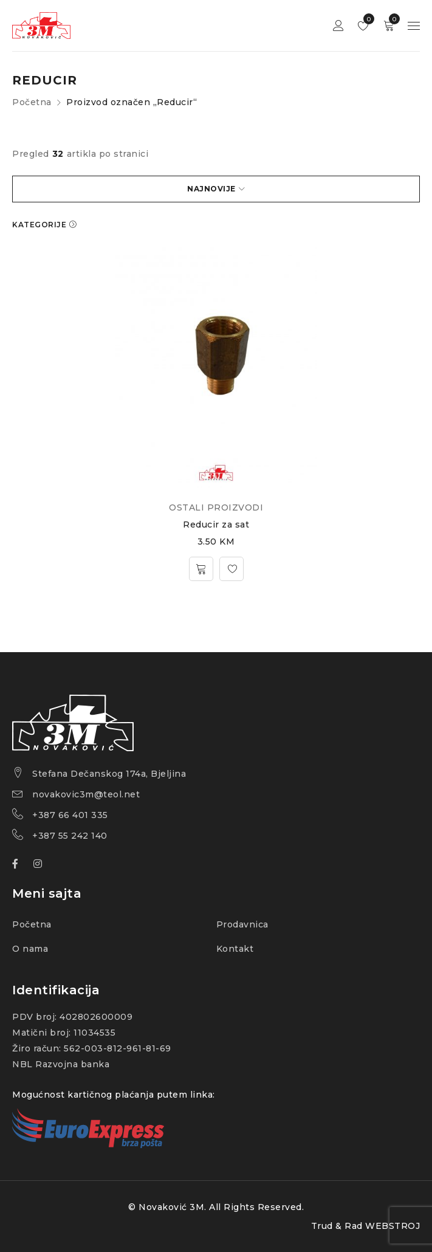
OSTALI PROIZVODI (216, 507)
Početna (32, 102)
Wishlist (366, 18)
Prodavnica (242, 924)
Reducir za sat (216, 524)
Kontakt (235, 948)
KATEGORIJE (39, 224)
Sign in (338, 25)
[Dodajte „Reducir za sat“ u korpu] (201, 568)
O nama (30, 948)
